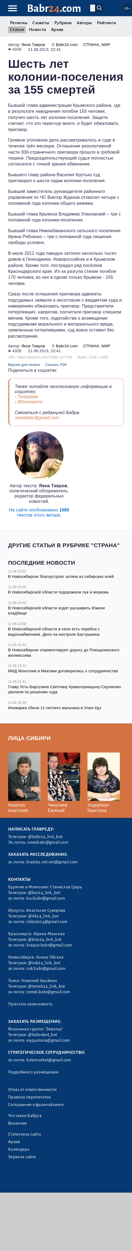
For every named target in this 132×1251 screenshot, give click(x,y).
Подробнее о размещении (33, 1072)
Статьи (17, 29)
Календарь (18, 1149)
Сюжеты (40, 22)
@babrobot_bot (42, 1035)
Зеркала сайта (22, 1157)
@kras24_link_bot (44, 939)
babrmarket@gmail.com (48, 1060)
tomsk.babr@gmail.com (48, 992)
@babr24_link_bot (45, 837)
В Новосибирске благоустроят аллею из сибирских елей (61, 576)
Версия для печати (24, 365)
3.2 (40, 1176)
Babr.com (54, 8)
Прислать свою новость (30, 1004)
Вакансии (17, 1123)
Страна (91, 45)
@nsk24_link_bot (44, 963)
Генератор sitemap (23, 1184)
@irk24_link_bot (43, 916)
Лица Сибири (29, 738)
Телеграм (28, 396)
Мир (105, 45)
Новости (37, 29)
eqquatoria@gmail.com (48, 1040)
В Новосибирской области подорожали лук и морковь (58, 592)
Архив (57, 29)
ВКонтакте (30, 402)
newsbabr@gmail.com (37, 417)
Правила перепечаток (29, 1097)
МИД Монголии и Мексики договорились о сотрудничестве (63, 671)
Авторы (84, 22)
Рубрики (63, 22)
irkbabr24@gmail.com (46, 922)
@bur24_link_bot (44, 892)
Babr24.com (67, 45)
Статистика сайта (24, 1134)
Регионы (18, 22)
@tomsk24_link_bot (46, 986)
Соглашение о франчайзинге (36, 1104)
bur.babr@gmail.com (45, 898)
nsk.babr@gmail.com (45, 968)
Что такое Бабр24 (25, 1116)
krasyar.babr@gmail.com (49, 945)
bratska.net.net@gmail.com (51, 862)
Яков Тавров (33, 45)
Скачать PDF (56, 365)
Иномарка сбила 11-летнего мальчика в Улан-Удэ (54, 708)
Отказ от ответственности (32, 1089)
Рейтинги (106, 22)
